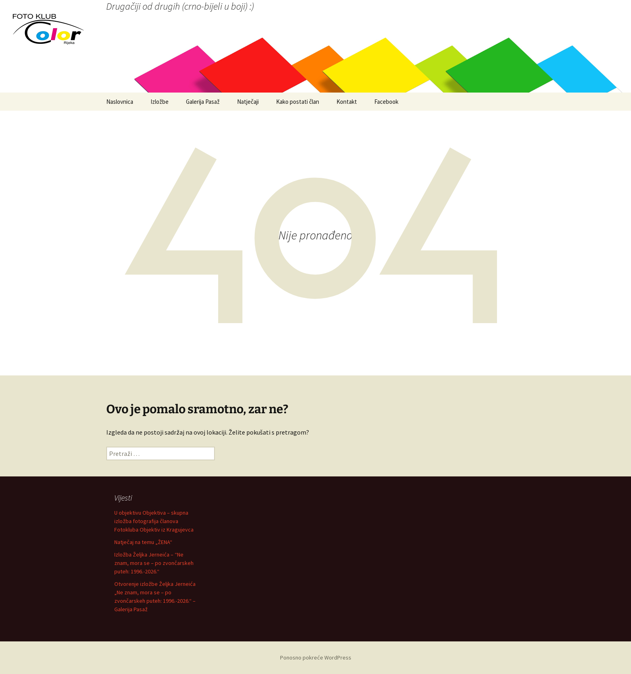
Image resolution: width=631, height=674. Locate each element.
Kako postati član (297, 101)
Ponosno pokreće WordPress (315, 657)
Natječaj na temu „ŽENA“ (143, 542)
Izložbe (160, 101)
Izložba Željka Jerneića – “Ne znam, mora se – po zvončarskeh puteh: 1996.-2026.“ (154, 563)
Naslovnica (119, 101)
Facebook (386, 101)
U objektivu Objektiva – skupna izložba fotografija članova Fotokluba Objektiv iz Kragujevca (154, 521)
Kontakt (346, 101)
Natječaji (248, 101)
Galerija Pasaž (203, 101)
